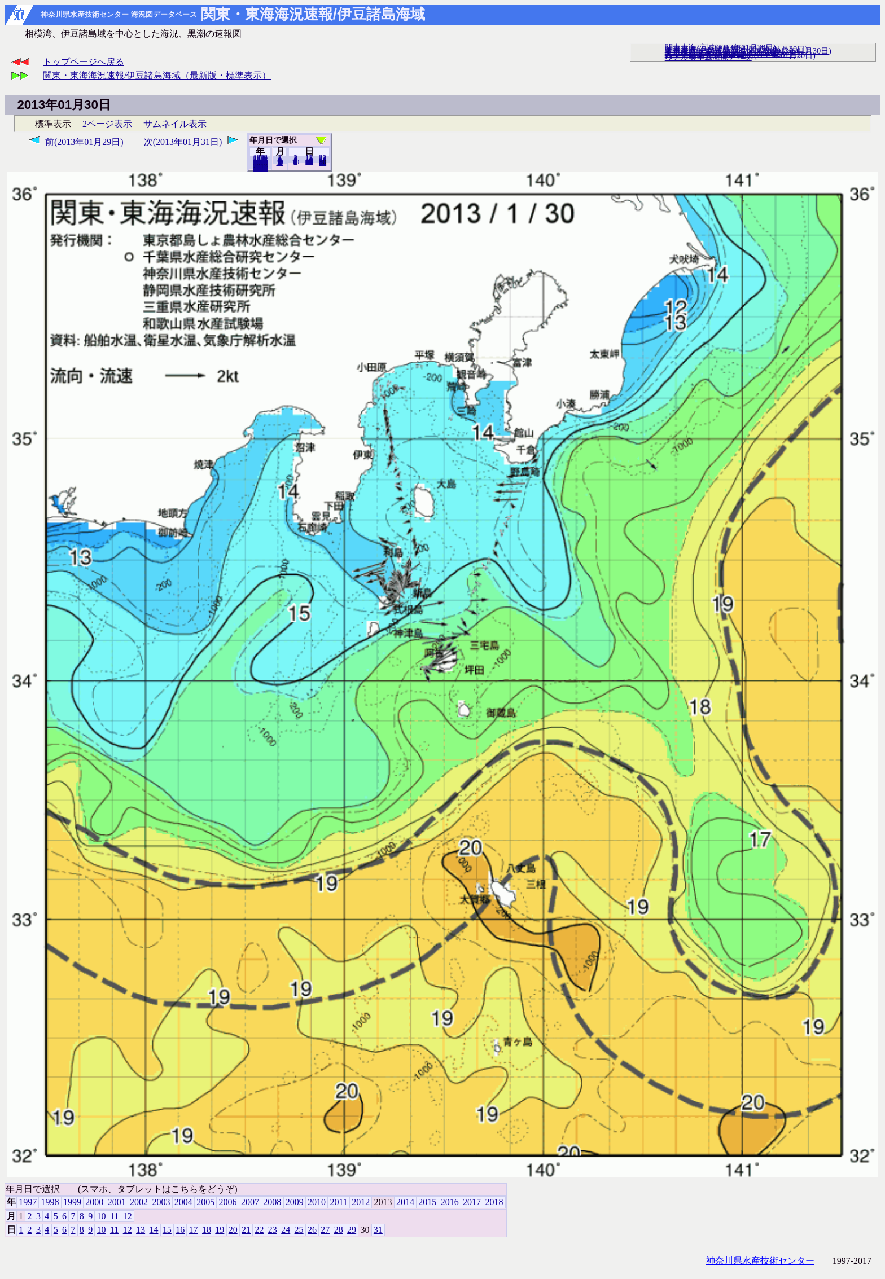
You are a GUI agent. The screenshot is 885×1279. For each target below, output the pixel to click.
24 (285, 1229)
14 (153, 1229)
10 (295, 162)
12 (279, 163)
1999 (72, 1202)
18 (206, 1229)
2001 (117, 1202)
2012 (361, 1202)
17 (193, 1229)
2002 (139, 1202)
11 (114, 1216)
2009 (295, 1202)
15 (167, 1229)
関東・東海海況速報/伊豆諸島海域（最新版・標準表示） (157, 75)
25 (299, 1229)
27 (325, 1229)
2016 (450, 1202)
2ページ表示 (107, 124)
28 (338, 1229)
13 (140, 1229)
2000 (94, 1202)
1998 (50, 1202)
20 (309, 162)
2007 (250, 1202)
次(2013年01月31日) (183, 142)
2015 (427, 1202)
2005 (205, 1202)
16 (180, 1229)
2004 (183, 1202)
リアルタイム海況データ (708, 56)
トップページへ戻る (83, 62)
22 (259, 1229)
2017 (472, 1202)
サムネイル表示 (175, 124)
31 (322, 162)
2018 (260, 169)
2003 (161, 1202)
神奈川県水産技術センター (760, 1260)
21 (246, 1229)
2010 (317, 1202)
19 (219, 1229)
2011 (338, 1202)
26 (312, 1229)
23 (272, 1229)
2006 (228, 1202)
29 (351, 1229)
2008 (272, 1202)
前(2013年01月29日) (84, 142)
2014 (405, 1202)
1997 (28, 1202)
